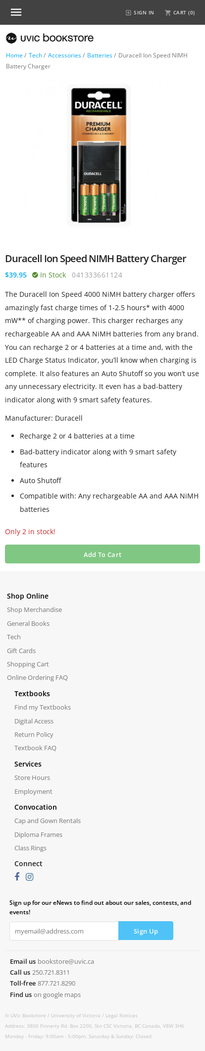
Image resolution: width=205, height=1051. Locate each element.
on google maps (57, 994)
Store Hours (32, 777)
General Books (28, 623)
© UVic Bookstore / (28, 1015)
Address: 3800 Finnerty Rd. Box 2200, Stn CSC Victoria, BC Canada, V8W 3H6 (94, 1025)
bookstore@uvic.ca (66, 961)
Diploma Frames (38, 834)
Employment (33, 791)
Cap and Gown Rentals (47, 820)
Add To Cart (102, 554)
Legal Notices (121, 1015)
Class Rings (30, 847)
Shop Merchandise (34, 609)
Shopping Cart (28, 664)
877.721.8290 (56, 983)
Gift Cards (21, 650)
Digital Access (33, 721)
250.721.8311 (51, 972)
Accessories (64, 55)
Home (14, 55)
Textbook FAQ (35, 747)
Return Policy (33, 734)
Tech (35, 55)
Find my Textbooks (42, 707)
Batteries (99, 55)
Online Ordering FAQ (37, 677)
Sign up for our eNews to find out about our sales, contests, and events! (100, 907)
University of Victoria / (78, 1015)
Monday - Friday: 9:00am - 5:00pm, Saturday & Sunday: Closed (78, 1036)
